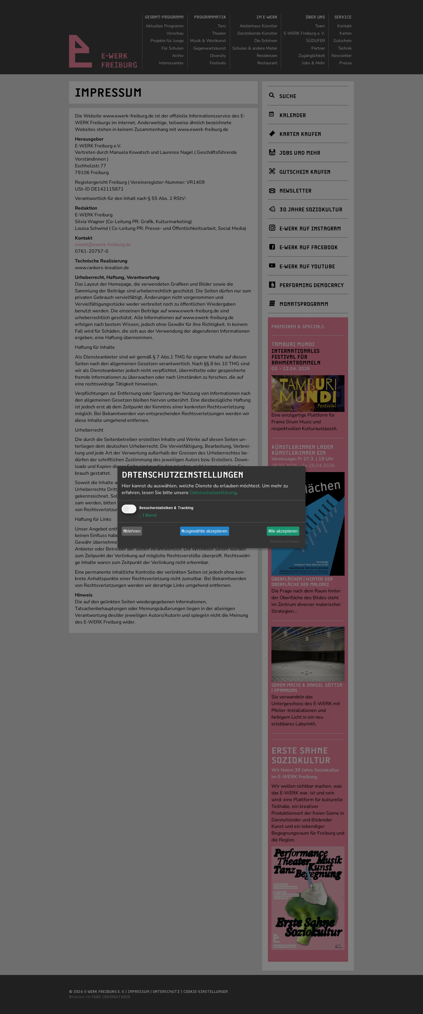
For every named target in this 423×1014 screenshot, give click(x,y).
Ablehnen (132, 531)
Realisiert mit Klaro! (284, 541)
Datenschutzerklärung (213, 492)
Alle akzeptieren (283, 531)
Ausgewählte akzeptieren (204, 531)
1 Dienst (148, 515)
